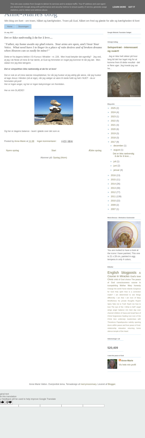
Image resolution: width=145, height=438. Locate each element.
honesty (137, 285)
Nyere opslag (12, 150)
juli (115, 161)
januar (116, 170)
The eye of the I (118, 307)
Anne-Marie (127, 360)
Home (9, 26)
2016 (113, 175)
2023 (113, 116)
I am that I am (122, 298)
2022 (113, 121)
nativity (131, 322)
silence (110, 331)
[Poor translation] (9, 402)
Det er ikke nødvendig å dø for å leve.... (28, 37)
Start (53, 150)
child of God (119, 279)
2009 (113, 205)
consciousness (123, 282)
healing (125, 316)
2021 (113, 125)
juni (115, 165)
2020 (113, 129)
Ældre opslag (95, 150)
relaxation (122, 328)
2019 (113, 133)
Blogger (111, 384)
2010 (113, 200)
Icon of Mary (135, 298)
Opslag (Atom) (60, 157)
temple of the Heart (120, 331)
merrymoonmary (88, 384)
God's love (135, 276)
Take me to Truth (119, 304)
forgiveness (117, 316)
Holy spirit (119, 292)
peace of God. (135, 325)
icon (130, 316)
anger (115, 310)
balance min (123, 310)
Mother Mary (126, 285)
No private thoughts (126, 301)
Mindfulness (112, 301)
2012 (113, 192)
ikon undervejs (119, 319)
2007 (113, 209)
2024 (113, 112)
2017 (113, 142)
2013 (113, 188)
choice (128, 279)
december (118, 145)
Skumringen (23, 26)
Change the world (114, 289)
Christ (110, 279)
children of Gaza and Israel (124, 313)
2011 (113, 196)
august (117, 150)
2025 (113, 108)
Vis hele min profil (127, 364)
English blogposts (121, 272)
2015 (113, 179)
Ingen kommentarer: (47, 141)
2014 (113, 184)
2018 (113, 137)
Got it (131, 7)
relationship (111, 328)
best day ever (135, 310)
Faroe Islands (127, 289)
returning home (134, 328)
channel (110, 313)
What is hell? (130, 307)
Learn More (119, 7)
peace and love (123, 325)
